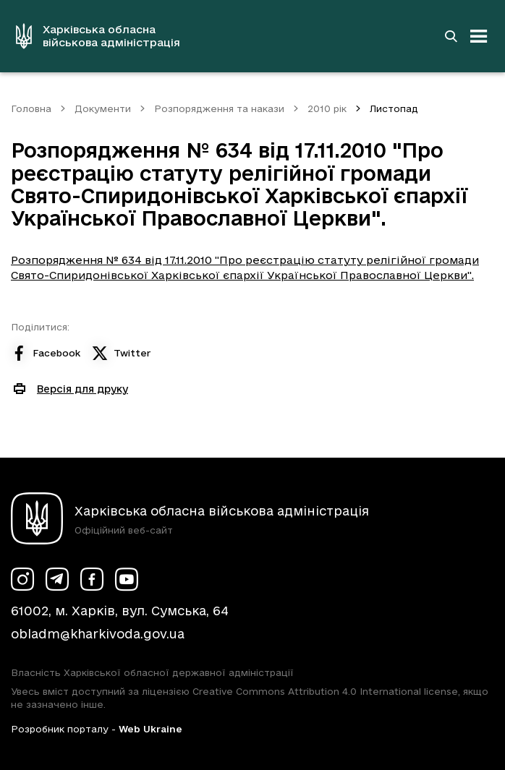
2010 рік (327, 108)
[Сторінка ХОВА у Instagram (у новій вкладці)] (22, 579)
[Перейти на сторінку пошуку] (451, 36)
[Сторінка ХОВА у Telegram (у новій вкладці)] (57, 579)
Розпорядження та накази (219, 108)
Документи (103, 108)
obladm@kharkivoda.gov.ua (97, 634)
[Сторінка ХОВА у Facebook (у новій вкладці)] (91, 579)
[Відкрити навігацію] (479, 36)
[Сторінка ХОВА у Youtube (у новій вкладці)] (126, 579)
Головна (31, 108)
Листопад (394, 108)
